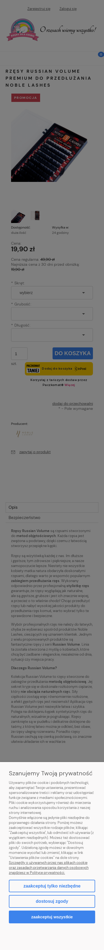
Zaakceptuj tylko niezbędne (52, 886)
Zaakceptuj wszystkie (52, 916)
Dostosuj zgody (52, 901)
